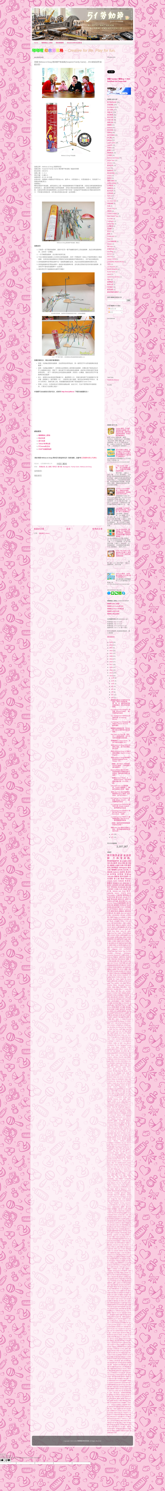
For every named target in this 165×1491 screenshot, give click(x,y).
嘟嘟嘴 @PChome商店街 (115, 606)
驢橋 (108, 1424)
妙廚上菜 (128, 1254)
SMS (108, 1165)
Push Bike (119, 1151)
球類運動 (114, 887)
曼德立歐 (123, 1310)
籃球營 (124, 1362)
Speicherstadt (127, 1171)
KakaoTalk (114, 1107)
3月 (112, 837)
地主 (120, 1245)
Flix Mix (115, 1071)
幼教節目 (120, 1276)
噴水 (127, 1240)
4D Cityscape (121, 1021)
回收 (130, 1240)
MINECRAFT (110, 1123)
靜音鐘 (113, 1420)
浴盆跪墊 (120, 1328)
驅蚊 (130, 1422)
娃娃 (114, 1256)
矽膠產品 (119, 967)
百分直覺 (126, 1350)
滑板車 (119, 941)
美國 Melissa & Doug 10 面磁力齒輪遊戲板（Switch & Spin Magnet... (121, 753)
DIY (130, 975)
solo (123, 991)
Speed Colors (127, 1169)
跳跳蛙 (114, 1398)
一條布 (126, 1207)
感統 (112, 1005)
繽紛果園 (127, 1366)
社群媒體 (128, 1356)
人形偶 (126, 1214)
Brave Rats (128, 1037)
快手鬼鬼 (110, 1284)
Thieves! (109, 1185)
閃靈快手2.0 (110, 1414)
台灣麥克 (110, 226)
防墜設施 (112, 1416)
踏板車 (126, 943)
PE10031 (124, 1137)
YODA (109, 198)
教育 (123, 1304)
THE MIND (123, 987)
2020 (111, 656)
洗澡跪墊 (118, 1326)
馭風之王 (121, 1422)
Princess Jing (111, 1151)
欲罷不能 (113, 1316)
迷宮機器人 (124, 1402)
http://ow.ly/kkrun (67, 392)
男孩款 (126, 1348)
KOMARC (126, 1105)
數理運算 (123, 1306)
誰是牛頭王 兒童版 (113, 1390)
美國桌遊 (42, 466)
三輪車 (119, 933)
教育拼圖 (115, 965)
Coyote (109, 1049)
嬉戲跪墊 (112, 1258)
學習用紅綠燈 (124, 1260)
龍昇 (116, 929)
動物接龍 (109, 1230)
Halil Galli (125, 1091)
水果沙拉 (116, 1320)
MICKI (126, 929)
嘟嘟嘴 (109, 125)
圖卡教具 (118, 959)
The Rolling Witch (126, 1183)
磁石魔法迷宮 (117, 1356)
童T (120, 1360)
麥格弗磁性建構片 (113, 292)
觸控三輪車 (113, 1386)
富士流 (124, 1262)
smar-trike (109, 1205)
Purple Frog (111, 208)
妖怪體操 (123, 1254)
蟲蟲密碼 (111, 1382)
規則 (127, 1384)
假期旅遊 (124, 993)
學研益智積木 (112, 1260)
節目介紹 (120, 1362)
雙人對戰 (126, 1017)
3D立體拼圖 (114, 1021)
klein (124, 1201)
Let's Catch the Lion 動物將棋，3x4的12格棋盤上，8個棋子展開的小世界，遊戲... (120, 787)
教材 (122, 879)
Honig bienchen (115, 1093)
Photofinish (110, 1149)
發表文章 (112, 309)
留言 (110, 312)
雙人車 (125, 1416)
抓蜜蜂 (109, 1292)
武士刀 (115, 1318)
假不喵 (111, 1221)
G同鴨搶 (128, 1083)
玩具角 (126, 870)
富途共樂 (128, 1262)
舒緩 (118, 969)
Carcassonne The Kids (113, 1045)
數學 (119, 965)
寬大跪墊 (113, 1265)
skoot (115, 923)
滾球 (115, 1011)
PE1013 (122, 1141)
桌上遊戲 (49, 466)
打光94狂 (112, 1290)
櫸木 (125, 965)
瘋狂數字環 (110, 1350)
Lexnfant (116, 983)
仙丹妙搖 (114, 1216)
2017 (111, 664)
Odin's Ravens (118, 1135)
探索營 (109, 925)
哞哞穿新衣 (121, 1238)
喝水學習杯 (114, 1240)
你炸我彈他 (118, 1218)
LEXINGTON (127, 949)
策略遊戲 (110, 203)
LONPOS (128, 1113)
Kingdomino (125, 1109)
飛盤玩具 (109, 1422)
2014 (111, 673)
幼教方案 (110, 120)
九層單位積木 (125, 955)
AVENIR (126, 1025)
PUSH (115, 1145)
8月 (112, 689)
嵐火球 (125, 1270)
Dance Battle (114, 1055)
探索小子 (111, 1300)
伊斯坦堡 (119, 1216)
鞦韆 (121, 1420)
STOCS (123, 893)
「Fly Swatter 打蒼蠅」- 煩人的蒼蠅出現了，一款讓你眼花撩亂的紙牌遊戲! (123, 468)
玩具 (120, 889)
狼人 (129, 1336)
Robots (129, 1155)
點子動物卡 (113, 1430)
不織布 (119, 993)
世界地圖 (118, 1212)
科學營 (127, 941)
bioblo (119, 1199)
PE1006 (114, 1139)
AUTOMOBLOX (120, 1025)
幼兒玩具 (125, 961)
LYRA (109, 264)
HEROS (128, 947)
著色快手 (123, 1376)
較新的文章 (39, 529)
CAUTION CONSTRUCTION (123, 1039)
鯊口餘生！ (124, 1426)
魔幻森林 (115, 1426)
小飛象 (122, 1001)
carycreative (127, 953)
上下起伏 (124, 933)
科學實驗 (114, 1358)
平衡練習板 (127, 1001)
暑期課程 (128, 911)
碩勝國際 (119, 1354)
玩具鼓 (118, 1344)
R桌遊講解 (122, 1157)
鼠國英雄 (123, 1430)
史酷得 (122, 935)
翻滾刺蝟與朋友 (118, 1370)
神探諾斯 (109, 1358)
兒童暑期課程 (116, 915)
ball (116, 1199)
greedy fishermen (115, 1201)
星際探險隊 (121, 1308)
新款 (108, 1308)
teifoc (109, 279)
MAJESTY (109, 1121)
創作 (117, 997)
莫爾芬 (126, 969)
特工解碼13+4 (124, 1336)
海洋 (124, 1328)
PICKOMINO (110, 1143)
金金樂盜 (119, 1410)
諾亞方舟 (121, 1390)
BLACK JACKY (118, 1033)
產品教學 (110, 115)
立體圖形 (111, 1360)
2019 (111, 659)
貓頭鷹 (127, 1394)
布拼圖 (112, 937)
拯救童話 (126, 1294)
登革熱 (121, 1350)
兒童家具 (109, 995)
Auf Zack (121, 1031)
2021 (111, 653)
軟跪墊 (111, 1400)
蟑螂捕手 (124, 1380)
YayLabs (110, 876)
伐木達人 (124, 1216)
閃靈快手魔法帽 (118, 1414)
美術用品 (124, 1368)
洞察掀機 (126, 1326)
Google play (115, 1083)
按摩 (121, 1296)
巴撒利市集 (110, 1272)
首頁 (68, 529)
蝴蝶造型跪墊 (112, 1380)
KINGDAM (114, 981)
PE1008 (124, 1139)
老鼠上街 (109, 1372)
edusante (128, 1199)
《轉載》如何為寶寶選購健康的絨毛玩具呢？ (120, 824)
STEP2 (109, 175)
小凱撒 (109, 155)
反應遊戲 (122, 917)
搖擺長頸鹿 (113, 1302)
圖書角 (117, 876)
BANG (129, 1031)
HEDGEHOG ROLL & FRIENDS (115, 1089)
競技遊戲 (112, 1362)
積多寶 (123, 1358)
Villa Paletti (110, 1189)
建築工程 (121, 1003)
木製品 (127, 1310)
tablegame (123, 867)
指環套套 (117, 1296)
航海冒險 (112, 1374)
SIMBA (109, 987)
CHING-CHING (112, 213)
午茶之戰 (124, 1230)
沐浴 (118, 1322)
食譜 (113, 1422)
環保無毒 (119, 1346)
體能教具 (110, 153)
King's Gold (118, 1109)
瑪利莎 (54, 466)
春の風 (126, 1308)
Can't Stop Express (125, 1043)
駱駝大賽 (126, 1422)
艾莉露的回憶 (118, 1374)
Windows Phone (111, 1196)
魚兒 (119, 1426)
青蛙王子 (119, 1418)
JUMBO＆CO (116, 1101)
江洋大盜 (124, 1320)
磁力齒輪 (111, 1356)
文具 (127, 1306)
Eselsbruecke (119, 1063)
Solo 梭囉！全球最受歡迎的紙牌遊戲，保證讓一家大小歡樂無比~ (123, 509)
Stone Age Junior (116, 1173)
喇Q (108, 917)
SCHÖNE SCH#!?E (117, 1159)
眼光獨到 (113, 1352)
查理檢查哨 (113, 1314)
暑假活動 (122, 901)
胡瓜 (127, 1372)
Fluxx (119, 1071)
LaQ (108, 168)
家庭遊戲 (114, 961)
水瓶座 (120, 1320)
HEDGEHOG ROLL (125, 1087)
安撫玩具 (112, 1262)
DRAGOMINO (114, 1053)
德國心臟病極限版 (126, 1280)
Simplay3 (109, 953)
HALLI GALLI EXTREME (113, 1085)
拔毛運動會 (120, 1294)
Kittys (129, 1109)
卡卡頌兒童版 (116, 1232)
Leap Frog (110, 983)
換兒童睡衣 (121, 1300)
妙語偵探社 (110, 1256)
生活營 (118, 927)
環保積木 (124, 1346)
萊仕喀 (116, 943)
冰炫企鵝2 (114, 1227)
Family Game (75, 466)
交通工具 (128, 899)
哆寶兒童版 (115, 1238)
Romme (109, 1157)
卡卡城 (110, 1232)
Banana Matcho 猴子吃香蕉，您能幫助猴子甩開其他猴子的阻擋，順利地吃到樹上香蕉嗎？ (120, 772)
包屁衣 (120, 1230)
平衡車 (117, 1272)
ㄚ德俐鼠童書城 (115, 1207)
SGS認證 (114, 1161)
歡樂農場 (111, 1318)
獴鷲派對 (128, 1340)
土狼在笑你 (115, 1245)
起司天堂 (122, 1396)
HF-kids (126, 1089)
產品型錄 (110, 130)
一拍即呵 (122, 1207)
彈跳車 (124, 1278)
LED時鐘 (123, 1113)
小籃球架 (127, 1268)
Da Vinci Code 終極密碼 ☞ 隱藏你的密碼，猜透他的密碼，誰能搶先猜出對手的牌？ (123, 491)
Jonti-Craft (124, 1101)
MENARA (128, 1121)
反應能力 (119, 923)
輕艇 (115, 1400)
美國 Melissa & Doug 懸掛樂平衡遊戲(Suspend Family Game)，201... (120, 759)
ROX (116, 1155)
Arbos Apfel (115, 1031)
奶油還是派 (128, 1252)
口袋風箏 (127, 1234)
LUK (123, 929)
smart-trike (123, 913)
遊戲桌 (122, 1406)
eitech (109, 274)
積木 (108, 887)
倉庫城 (127, 1218)
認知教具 (121, 971)
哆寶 (110, 1238)
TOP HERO (119, 1179)
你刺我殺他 (111, 1218)
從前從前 (118, 1280)
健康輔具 (110, 282)
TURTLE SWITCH (111, 1181)
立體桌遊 (116, 1360)
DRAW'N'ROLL (122, 1053)
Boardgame (66, 466)
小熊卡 (122, 1268)
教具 (120, 883)
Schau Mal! (110, 1169)
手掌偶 (119, 1005)
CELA (112, 947)
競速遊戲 (114, 899)
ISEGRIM (109, 1099)
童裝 (122, 1360)
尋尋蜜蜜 (123, 1265)
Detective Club (122, 1057)
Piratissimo (128, 1149)
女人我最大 (118, 1252)
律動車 (125, 937)
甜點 (111, 1348)
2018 (111, 662)
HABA (114, 977)
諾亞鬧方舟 (126, 1390)
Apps (124, 1029)
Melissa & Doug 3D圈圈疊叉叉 (118, 1125)
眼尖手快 (118, 1352)
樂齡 (122, 965)
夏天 (128, 1245)
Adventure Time (120, 1027)
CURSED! (109, 1043)
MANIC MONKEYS (119, 1121)
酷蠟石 (109, 150)
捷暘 (117, 1298)
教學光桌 (110, 284)
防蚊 (118, 973)
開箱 (115, 973)
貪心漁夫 (112, 1396)
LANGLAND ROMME (125, 1111)
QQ (124, 1151)
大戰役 (115, 1248)
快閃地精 (120, 1284)
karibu (109, 933)
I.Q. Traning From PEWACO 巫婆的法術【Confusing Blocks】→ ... (120, 717)
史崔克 (125, 923)
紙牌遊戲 (121, 885)
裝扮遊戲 (118, 1384)
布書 (121, 961)
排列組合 (121, 1298)
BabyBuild (125, 975)
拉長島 (115, 1294)
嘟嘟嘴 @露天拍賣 (113, 611)
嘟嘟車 (124, 1240)
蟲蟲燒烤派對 (117, 1382)
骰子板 (117, 1424)
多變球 (121, 1247)
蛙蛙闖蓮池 (120, 1378)
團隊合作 (128, 1243)
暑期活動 (118, 925)
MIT (130, 929)
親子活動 (112, 897)
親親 (108, 234)
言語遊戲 (115, 971)
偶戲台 (124, 1221)
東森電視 (124, 1312)
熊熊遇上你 (121, 1334)
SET (125, 1159)
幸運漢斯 (126, 1272)
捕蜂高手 (113, 1298)
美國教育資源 (113, 1368)
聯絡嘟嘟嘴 (60, 43)
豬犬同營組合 (117, 1394)
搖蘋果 (123, 1302)
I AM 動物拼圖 (111, 241)
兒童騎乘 (126, 995)
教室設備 (109, 1009)
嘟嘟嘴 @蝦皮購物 (113, 614)
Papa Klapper (118, 1147)
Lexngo (119, 1119)
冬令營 (109, 909)
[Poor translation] (7, 1460)
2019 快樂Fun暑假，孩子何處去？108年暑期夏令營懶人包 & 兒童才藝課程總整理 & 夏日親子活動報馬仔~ (123, 453)
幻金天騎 (112, 1274)
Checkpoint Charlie (125, 1047)
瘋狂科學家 (116, 1350)
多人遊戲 (117, 1247)
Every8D (125, 1063)
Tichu (119, 1185)
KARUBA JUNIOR (115, 1103)
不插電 (109, 1212)
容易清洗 (120, 1262)
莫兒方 (109, 231)
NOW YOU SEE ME (125, 1129)
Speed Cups (110, 1171)
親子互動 (125, 1015)
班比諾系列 (128, 1344)
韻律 (111, 975)
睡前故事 (123, 1352)
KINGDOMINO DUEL (112, 1105)
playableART (117, 955)
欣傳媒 (109, 1316)
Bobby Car (117, 917)
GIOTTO (110, 256)
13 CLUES (122, 1019)
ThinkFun (114, 1185)
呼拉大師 (125, 1236)
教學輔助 (114, 867)
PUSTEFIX (120, 1145)
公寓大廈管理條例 (123, 1225)
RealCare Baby (122, 1155)
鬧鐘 (126, 1424)
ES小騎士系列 (119, 1061)
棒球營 (129, 1314)
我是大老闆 (111, 1288)
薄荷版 (127, 1376)
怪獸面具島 (126, 1284)
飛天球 (129, 1420)
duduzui (109, 127)
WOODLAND (123, 1191)
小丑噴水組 (121, 1267)
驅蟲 (114, 975)
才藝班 (125, 889)
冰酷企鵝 (112, 997)
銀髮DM (116, 1412)
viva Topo (128, 1205)
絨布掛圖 (120, 1364)
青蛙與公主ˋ (125, 1418)
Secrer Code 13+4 (118, 1169)
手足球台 (124, 1005)
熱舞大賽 (127, 1334)
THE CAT (115, 1177)
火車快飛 (114, 1332)
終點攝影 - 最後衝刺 (112, 1364)
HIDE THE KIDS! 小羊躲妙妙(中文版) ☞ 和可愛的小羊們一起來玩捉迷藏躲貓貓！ (123, 553)
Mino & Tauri (115, 1127)
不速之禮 (113, 1212)
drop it (121, 989)
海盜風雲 (128, 1328)
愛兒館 (119, 1286)
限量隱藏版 (123, 973)
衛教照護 (113, 1384)
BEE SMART (110, 1033)
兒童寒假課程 (121, 903)
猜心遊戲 (117, 913)
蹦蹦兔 (118, 1398)
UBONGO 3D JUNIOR (118, 1187)
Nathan (112, 1131)
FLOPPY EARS (111, 1069)
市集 (114, 1272)
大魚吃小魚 (110, 1250)
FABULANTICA (115, 1065)
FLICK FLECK (127, 1067)
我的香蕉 (117, 1288)
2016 (111, 667)
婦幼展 (123, 959)
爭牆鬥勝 (113, 1336)
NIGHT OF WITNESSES (113, 1129)
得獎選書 (113, 1280)
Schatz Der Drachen (125, 1167)
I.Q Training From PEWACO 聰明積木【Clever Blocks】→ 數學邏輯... (120, 723)
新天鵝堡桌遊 (111, 102)
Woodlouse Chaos (121, 1196)
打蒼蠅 (121, 1290)
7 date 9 (116, 1023)
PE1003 (119, 1137)
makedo (109, 145)
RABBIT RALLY (119, 1153)
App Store (115, 1029)
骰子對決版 (113, 1424)
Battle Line (124, 1035)
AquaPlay (110, 251)
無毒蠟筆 (124, 1011)
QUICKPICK (110, 1153)
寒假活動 (110, 905)
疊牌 (130, 1348)
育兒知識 (120, 1372)
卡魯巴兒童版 (123, 1232)
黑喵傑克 (124, 1428)
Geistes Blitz (121, 1079)
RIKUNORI (128, 1153)
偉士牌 (115, 1221)
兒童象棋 (127, 1223)
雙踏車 (120, 945)
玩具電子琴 (113, 1344)
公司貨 (116, 1225)
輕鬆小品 (115, 945)
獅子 (116, 1340)
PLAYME (110, 218)
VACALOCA (128, 1187)
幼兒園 (116, 1274)
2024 (111, 645)
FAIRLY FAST (123, 1065)
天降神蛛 (120, 1250)
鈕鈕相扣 (111, 1412)
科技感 (119, 1358)
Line (121, 983)
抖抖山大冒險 (111, 1007)
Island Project (127, 1099)
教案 (111, 965)
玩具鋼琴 (111, 1013)
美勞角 (120, 874)
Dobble (129, 1057)
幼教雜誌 (126, 1276)
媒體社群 (118, 1256)
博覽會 (118, 935)
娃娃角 (122, 872)
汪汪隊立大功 (113, 1322)
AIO (125, 1023)
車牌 (126, 1398)
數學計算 (122, 1009)
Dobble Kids (110, 1059)
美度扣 (109, 147)
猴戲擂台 (112, 1340)
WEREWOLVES (116, 1191)
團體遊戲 (109, 1245)
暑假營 (113, 925)
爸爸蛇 (118, 1336)
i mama (126, 989)
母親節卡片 (125, 1318)
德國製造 (110, 188)
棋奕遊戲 (124, 1314)
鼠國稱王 (118, 1430)
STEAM (124, 897)
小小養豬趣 (114, 1268)
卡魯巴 (126, 997)
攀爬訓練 (128, 1007)
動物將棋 (121, 1229)
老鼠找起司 (115, 1372)
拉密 (112, 1294)
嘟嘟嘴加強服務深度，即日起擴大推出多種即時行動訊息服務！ (120, 729)
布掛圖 (116, 937)
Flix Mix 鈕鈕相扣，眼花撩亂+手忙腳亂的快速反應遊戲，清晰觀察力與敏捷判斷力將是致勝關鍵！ (123, 533)
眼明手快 (121, 1013)
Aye (126, 1031)
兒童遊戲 (128, 907)
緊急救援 (117, 1366)
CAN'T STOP (111, 1039)
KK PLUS (121, 1105)
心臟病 (114, 1282)
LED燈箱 (120, 981)
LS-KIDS (126, 909)
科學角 (113, 874)
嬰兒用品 (117, 1258)
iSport (121, 1201)
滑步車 (109, 927)
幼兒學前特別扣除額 (124, 1274)
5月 (112, 697)
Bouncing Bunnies (119, 1037)
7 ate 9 (112, 1023)
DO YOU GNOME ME (116, 1051)
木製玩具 (110, 913)
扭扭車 (125, 1290)
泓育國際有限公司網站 (89, 458)
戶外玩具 (115, 963)
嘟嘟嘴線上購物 (47, 43)
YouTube (128, 1196)
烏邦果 (119, 1011)
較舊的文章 (97, 529)
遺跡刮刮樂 (120, 1408)
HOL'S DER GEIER (116, 1091)
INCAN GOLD (127, 1097)
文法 (130, 1306)
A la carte (121, 1023)
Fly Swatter (125, 1071)
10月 (113, 683)
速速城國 (124, 1404)
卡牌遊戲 (122, 915)
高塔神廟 (122, 1424)
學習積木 (115, 909)
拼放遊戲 (112, 1296)
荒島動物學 (117, 1376)
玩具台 (109, 1342)
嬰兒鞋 (126, 1258)
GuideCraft (122, 1083)
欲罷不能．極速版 (121, 1316)
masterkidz (110, 224)
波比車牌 (113, 1324)
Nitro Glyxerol (118, 1131)
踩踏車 (111, 945)
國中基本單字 (110, 1243)
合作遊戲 (115, 901)
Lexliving (113, 1119)
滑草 (120, 1330)
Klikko (117, 1111)
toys (122, 1205)
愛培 (123, 1286)
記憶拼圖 (121, 1386)
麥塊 (128, 1426)
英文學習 (124, 1374)
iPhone (113, 991)
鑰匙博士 (120, 1412)
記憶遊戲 (110, 193)
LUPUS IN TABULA (115, 1115)
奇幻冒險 (126, 1250)
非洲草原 (117, 1420)
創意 (119, 997)
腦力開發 (111, 943)
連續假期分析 (112, 1406)
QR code (128, 1151)
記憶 (117, 1386)
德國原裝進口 (120, 939)
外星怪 (113, 1247)
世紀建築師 (124, 1212)
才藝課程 (119, 895)
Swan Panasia (127, 1175)
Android (119, 975)
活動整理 (110, 889)
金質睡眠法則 (113, 1410)
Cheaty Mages (115, 1047)
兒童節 (122, 1223)
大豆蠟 (123, 1248)
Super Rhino (115, 987)
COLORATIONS (127, 1041)
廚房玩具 (115, 1003)
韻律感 (125, 1420)
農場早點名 (125, 1400)
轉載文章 (121, 899)
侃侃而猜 (123, 1218)
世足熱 (129, 1212)
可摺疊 (113, 1236)
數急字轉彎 (118, 1306)
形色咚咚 (126, 1003)
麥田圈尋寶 (119, 1428)
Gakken (109, 1079)
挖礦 (128, 1296)
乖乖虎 (115, 1214)
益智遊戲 (126, 919)
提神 (127, 963)
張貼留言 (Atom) (44, 533)
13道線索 (128, 1019)
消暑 (108, 1330)
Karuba (112, 1109)
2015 (111, 670)
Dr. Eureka (128, 1059)
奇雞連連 (118, 999)
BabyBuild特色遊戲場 (74, 43)
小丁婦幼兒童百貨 (113, 1267)
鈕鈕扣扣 (124, 1410)
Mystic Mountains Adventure (122, 985)
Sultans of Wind (126, 1173)
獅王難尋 (120, 1340)
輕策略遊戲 (122, 887)
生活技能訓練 (115, 1348)
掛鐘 (125, 1298)
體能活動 (126, 883)
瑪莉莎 (109, 178)
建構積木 (110, 170)
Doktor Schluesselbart (119, 1059)
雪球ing (109, 132)
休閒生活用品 (111, 183)
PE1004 (129, 1137)
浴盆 (116, 1328)
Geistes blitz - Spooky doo (115, 1081)
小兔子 (126, 1267)
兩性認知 (112, 1225)
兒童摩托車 (118, 1223)
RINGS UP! (110, 1155)
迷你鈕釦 (118, 1402)
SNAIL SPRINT (114, 1165)
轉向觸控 (121, 1017)
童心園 (109, 137)
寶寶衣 (118, 1001)
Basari (119, 1035)
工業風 (129, 1270)
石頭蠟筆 (126, 1013)
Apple (120, 1029)
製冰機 (120, 1015)
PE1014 (129, 1141)
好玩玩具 (113, 1254)
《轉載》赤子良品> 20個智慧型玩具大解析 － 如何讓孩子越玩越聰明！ (121, 765)
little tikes (110, 246)
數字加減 (127, 1304)
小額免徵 (114, 1270)
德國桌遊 (128, 885)
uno (125, 1205)
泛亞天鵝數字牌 (124, 1322)
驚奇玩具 (110, 165)
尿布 (122, 1270)
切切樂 (119, 1227)
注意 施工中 (119, 1324)
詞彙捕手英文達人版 (120, 1388)
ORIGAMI (123, 1133)
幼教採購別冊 (114, 1276)
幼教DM (109, 112)
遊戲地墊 (118, 1406)
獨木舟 (124, 1340)
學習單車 (118, 1260)
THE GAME (123, 1177)
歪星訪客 (120, 1318)
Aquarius (109, 1031)
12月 (113, 678)
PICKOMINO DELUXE (120, 1143)
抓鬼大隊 (113, 1292)
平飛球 (121, 1272)
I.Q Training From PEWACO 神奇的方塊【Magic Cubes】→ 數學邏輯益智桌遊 (120, 806)
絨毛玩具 (125, 1364)
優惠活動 (110, 122)
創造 (122, 997)
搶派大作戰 (128, 1302)
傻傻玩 (129, 993)
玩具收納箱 (125, 1342)
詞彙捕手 (112, 1388)
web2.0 (109, 1207)
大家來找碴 (110, 1248)
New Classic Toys (112, 216)
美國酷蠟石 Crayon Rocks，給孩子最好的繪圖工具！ (120, 741)
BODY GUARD (127, 1033)
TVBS (129, 987)
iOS (130, 989)
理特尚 (109, 211)
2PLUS (109, 1021)
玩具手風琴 (119, 1342)
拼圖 (124, 963)
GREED (129, 1077)
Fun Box (113, 1073)
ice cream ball (111, 201)
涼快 (111, 1330)
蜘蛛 (125, 1378)
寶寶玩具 (118, 1265)
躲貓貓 (122, 1398)
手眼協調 (126, 1288)
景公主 (114, 1310)
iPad (108, 991)
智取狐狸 (118, 1310)
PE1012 (116, 1141)
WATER (109, 1191)
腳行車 (127, 927)
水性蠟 (111, 1320)
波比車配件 (110, 1011)
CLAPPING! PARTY (113, 1041)
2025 (111, 642)
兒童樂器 (115, 957)
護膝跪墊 (123, 1392)
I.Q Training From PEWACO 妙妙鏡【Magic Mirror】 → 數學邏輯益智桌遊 (120, 799)
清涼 (114, 1330)
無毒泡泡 (115, 1334)
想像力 (112, 1286)
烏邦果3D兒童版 (125, 1332)
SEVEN (129, 1159)
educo (123, 1199)
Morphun (109, 985)
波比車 (129, 925)
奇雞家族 (112, 1252)
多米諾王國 (112, 999)
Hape (109, 239)
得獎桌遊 (123, 905)
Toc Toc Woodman (126, 1185)
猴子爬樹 (123, 1338)
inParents (110, 893)
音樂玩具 (125, 945)
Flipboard (109, 1071)
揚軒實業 (116, 1300)
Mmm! (129, 1127)
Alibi (125, 1027)
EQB (108, 206)
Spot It (109, 1173)
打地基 (117, 1290)
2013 (111, 675)
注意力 (125, 1324)
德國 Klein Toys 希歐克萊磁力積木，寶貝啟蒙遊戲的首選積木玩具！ (120, 829)
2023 (111, 648)
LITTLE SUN (127, 981)
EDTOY (109, 254)
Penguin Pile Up (126, 1147)
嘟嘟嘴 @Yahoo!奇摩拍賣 (115, 609)
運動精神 (127, 1406)
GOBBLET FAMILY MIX (113, 1077)
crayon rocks (111, 143)
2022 (111, 650)
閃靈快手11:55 (127, 1412)
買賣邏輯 (117, 1396)
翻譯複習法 (128, 1370)
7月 (112, 692)
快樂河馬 (115, 1284)
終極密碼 (128, 1362)
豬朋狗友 (111, 1394)
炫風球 (118, 1332)
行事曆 (109, 1384)
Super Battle (110, 1175)
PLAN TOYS (111, 272)
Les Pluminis (111, 266)
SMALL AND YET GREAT (114, 1163)
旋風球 (116, 1308)
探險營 (118, 1007)
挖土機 (125, 1296)
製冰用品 (123, 1384)
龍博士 (127, 1430)
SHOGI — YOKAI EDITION (124, 1161)
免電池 (109, 901)
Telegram (113, 1183)
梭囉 (121, 1314)
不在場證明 (128, 1211)
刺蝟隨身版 (124, 1227)
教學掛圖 (119, 1304)
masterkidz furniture (113, 277)
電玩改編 (109, 1418)
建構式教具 (111, 180)
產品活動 (110, 117)
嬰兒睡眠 (122, 1258)
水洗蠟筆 (114, 941)
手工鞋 (121, 1288)
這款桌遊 (113, 1404)
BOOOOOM (110, 1035)
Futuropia (119, 1073)
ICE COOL (128, 1095)
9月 (112, 686)
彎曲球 (127, 1278)
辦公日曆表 (119, 1400)
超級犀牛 (115, 1017)
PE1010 (109, 1141)
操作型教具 (111, 135)
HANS (129, 1085)
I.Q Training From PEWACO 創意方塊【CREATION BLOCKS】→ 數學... (120, 812)
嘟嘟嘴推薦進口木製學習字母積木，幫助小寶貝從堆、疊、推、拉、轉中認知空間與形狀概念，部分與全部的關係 (120, 703)
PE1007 (119, 1139)
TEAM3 (109, 1177)
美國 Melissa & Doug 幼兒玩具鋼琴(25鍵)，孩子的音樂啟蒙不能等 (120, 746)
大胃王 (119, 1248)
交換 (123, 1214)
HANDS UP (124, 1085)
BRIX (115, 1035)
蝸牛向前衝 (119, 1380)
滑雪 (127, 1330)
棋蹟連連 (128, 1009)
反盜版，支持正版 (113, 1234)
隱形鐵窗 (120, 1416)
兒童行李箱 (122, 957)
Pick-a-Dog (116, 1149)
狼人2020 (109, 1338)
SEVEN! (109, 1161)
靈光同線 (114, 1418)
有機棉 (109, 941)
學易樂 (109, 229)
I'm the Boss (122, 1095)
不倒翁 (119, 1211)
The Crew (118, 1183)
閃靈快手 (111, 973)
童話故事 (126, 1360)
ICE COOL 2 (111, 1097)
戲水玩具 (110, 191)
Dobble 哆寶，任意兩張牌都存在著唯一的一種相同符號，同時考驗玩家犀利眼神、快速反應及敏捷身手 (123, 432)
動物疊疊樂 (115, 1230)
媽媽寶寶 (123, 1256)
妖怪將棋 (118, 1254)
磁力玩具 (124, 1354)
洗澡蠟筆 (113, 1326)
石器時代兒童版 (111, 1354)
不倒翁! (123, 1211)
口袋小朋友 (121, 1234)
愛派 (126, 1286)
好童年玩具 (111, 249)
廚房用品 (112, 1278)
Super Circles (118, 1175)
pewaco (109, 163)
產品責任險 (111, 173)
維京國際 (112, 1366)
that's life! (118, 1205)
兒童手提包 (111, 1223)
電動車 (129, 1416)
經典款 (115, 969)
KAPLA (109, 196)
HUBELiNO (110, 236)
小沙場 (119, 1268)
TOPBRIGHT (127, 1179)
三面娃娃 (109, 1211)
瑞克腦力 (110, 287)
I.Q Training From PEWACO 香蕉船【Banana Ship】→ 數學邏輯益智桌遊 (120, 711)
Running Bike (115, 1157)
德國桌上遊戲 (114, 865)
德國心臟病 (127, 939)
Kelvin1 (117, 893)
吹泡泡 (121, 1236)
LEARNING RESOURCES (115, 262)
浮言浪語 (112, 1328)
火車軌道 (109, 967)
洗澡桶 (109, 1326)
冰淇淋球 (112, 935)
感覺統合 (121, 911)
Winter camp (120, 931)
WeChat (129, 1194)
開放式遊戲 (125, 1414)
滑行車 (124, 1330)
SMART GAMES (126, 1163)
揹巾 (126, 1300)
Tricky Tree (110, 1187)
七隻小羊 (119, 1209)
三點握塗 (114, 1211)
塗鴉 (125, 1245)
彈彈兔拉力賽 (118, 1278)
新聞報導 (112, 1308)
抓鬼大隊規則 (119, 1292)
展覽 (118, 961)
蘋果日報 (121, 943)
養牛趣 (116, 1422)
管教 (116, 1362)
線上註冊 (122, 1366)
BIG (126, 901)
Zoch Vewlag (110, 1199)
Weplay (109, 140)
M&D (124, 983)
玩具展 (113, 927)
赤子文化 (126, 971)
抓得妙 (129, 1290)
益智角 (120, 870)
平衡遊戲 (109, 1003)
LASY (120, 949)
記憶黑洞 (126, 1386)
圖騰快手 (123, 1243)
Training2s (110, 221)
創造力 (110, 1229)
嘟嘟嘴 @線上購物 (113, 603)
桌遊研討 (124, 925)
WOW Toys (110, 160)
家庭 (116, 1262)
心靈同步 (118, 1282)
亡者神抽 (119, 1214)
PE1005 (109, 1139)
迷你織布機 (113, 1402)
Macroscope (117, 1123)
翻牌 (123, 1370)
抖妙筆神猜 (126, 1292)
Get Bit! (125, 1081)
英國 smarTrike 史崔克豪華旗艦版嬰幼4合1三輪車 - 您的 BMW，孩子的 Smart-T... (120, 793)
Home (36, 43)
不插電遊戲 (122, 858)
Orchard (125, 1135)
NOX (108, 1131)
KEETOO (123, 1103)
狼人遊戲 (118, 1338)
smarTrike (114, 933)
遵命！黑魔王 (113, 1408)
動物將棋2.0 (127, 1229)
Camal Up (116, 1043)
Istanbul (109, 1101)
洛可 (122, 1326)
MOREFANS (110, 951)
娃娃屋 (113, 1001)
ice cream (128, 931)
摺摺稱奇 (109, 1304)
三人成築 (124, 1209)
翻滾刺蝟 (111, 1370)
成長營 (129, 923)
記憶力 (111, 1017)
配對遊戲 (110, 289)
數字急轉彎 (116, 1009)
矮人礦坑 (128, 1352)
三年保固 (114, 993)
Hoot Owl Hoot (124, 1093)
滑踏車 (129, 965)
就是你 (119, 1270)
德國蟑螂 (109, 1282)
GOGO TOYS (111, 259)
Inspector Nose (117, 1099)
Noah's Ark (125, 1131)
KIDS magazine (112, 949)
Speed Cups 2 (119, 1171)
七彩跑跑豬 (114, 1209)
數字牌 (112, 1306)
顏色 (113, 1019)
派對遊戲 (115, 885)
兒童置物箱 (120, 995)
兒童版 (115, 995)
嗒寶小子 (119, 1240)
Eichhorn (126, 1061)
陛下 (116, 1416)
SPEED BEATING (123, 1165)
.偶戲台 (117, 1019)
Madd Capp (124, 1123)
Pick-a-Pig (122, 1149)
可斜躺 (117, 1236)
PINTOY (129, 1143)
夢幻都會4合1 (127, 1247)
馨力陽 (60, 466)
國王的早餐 (118, 1243)
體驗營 (112, 929)
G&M (123, 1073)
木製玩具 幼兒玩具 (116, 1312)
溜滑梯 (117, 1330)
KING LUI (128, 1103)
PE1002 (114, 1137)
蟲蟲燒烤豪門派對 (126, 1382)
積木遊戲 (125, 967)
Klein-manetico (111, 1111)
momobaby (128, 1203)
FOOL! (119, 1069)
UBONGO (110, 989)
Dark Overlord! (124, 1055)
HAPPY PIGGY (112, 1087)
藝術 (116, 1378)
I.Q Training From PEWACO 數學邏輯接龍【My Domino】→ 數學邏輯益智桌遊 (120, 818)
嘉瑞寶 (126, 935)
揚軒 (129, 891)
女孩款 (123, 1252)
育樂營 (112, 917)
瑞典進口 (114, 1346)
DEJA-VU (126, 1049)
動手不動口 (116, 1229)
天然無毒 (115, 1250)
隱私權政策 (111, 637)
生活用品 (122, 1348)
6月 (112, 695)
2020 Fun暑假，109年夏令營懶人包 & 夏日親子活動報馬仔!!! (123, 575)
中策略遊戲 (110, 1214)
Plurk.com (126, 419)
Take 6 (118, 1181)
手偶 (115, 1005)
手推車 (120, 963)
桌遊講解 (110, 104)
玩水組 (116, 1013)
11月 (113, 681)
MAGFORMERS (112, 269)
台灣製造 (110, 185)
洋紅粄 (129, 1324)
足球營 (110, 1398)
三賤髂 (129, 1209)
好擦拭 (109, 1254)
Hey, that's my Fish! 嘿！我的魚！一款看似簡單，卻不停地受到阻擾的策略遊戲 (120, 736)
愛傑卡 (116, 1286)
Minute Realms (123, 1127)
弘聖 (111, 963)
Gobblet (109, 977)
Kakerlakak (121, 1107)
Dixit (124, 947)
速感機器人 (119, 1404)
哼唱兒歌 (127, 1238)
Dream (109, 1061)
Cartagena (123, 1045)
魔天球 (110, 1426)
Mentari (109, 244)
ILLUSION (119, 1097)
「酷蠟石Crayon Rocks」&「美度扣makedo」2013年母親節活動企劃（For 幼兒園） (121, 780)
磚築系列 (123, 1356)
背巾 (124, 1372)
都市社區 (126, 1408)
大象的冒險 (128, 1248)
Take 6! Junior (124, 1181)
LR (108, 1115)
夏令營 (128, 903)
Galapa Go (114, 1079)
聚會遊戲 (115, 1015)
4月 (112, 834)
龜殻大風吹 (114, 1432)
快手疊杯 (123, 1282)
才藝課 (129, 1005)
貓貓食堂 (123, 1394)
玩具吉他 (113, 1342)
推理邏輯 (122, 1007)
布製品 (120, 937)
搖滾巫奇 (118, 1302)
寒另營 (109, 1265)
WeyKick (116, 989)
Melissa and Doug (86, 466)
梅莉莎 (117, 1314)
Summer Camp (112, 903)
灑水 (110, 1332)
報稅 (123, 1245)
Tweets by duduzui (113, 380)
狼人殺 (114, 1338)
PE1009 (129, 1139)
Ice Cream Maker (118, 979)
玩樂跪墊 (122, 1344)
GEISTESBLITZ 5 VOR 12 (118, 1075)
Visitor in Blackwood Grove (123, 1189)
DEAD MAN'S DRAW (117, 1049)
